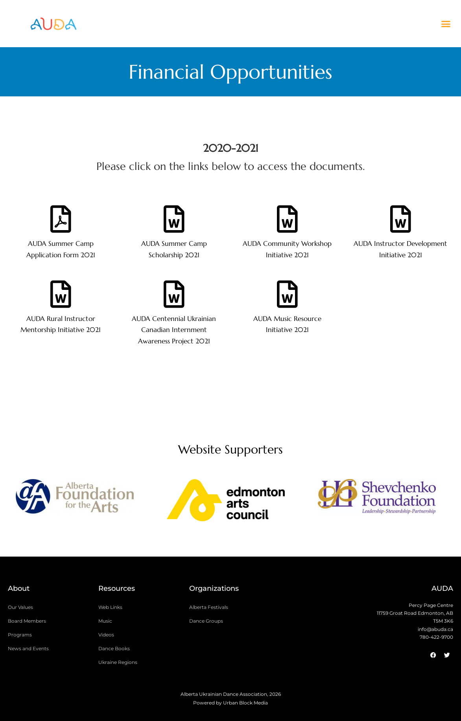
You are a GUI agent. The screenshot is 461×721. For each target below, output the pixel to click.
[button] (445, 23)
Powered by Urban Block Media (230, 703)
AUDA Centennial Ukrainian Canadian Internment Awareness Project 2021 (174, 330)
